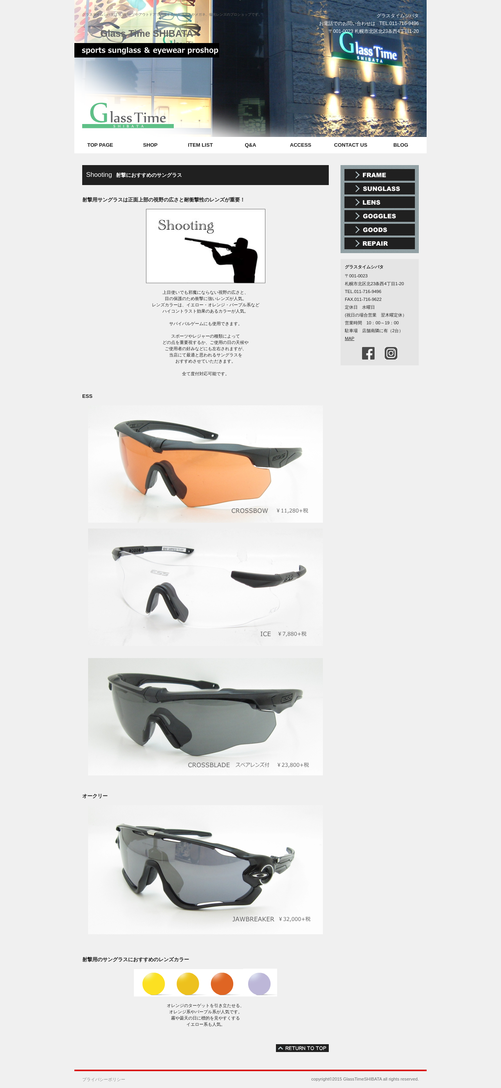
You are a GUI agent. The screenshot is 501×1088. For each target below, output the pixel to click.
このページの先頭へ (302, 1048)
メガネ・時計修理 (379, 243)
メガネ (379, 175)
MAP (349, 338)
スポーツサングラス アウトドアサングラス (379, 188)
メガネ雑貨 (379, 230)
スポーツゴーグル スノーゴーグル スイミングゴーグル (379, 216)
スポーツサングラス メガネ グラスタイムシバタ (146, 53)
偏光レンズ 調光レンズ (379, 202)
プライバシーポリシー (103, 1079)
